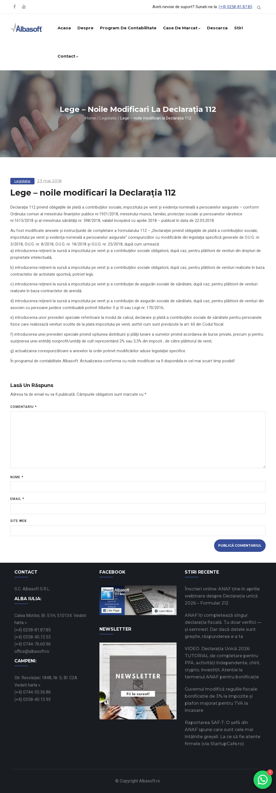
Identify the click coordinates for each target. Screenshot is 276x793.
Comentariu (23, 407)
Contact (68, 56)
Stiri (238, 27)
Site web (18, 521)
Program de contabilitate (128, 27)
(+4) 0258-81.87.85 (235, 6)
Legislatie (108, 118)
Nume (16, 477)
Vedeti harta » (27, 685)
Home (90, 118)
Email (17, 499)
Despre (85, 27)
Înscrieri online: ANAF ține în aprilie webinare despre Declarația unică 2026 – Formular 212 (222, 596)
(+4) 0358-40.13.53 (32, 637)
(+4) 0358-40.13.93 (32, 699)
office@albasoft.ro (31, 651)
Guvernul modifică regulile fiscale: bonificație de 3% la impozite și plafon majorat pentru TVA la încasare (221, 700)
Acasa (64, 27)
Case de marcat (181, 27)
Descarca (217, 27)
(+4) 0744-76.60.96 (32, 644)
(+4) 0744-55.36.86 (32, 692)
